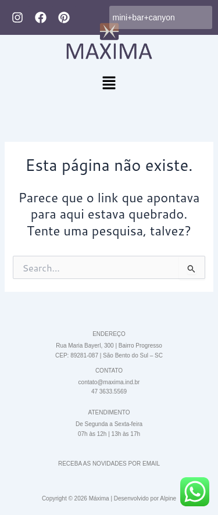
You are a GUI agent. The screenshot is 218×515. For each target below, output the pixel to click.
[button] (108, 83)
